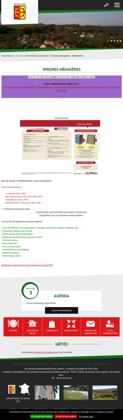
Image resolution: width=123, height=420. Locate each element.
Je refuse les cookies (65, 416)
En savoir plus (86, 416)
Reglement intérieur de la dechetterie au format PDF (27, 265)
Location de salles (32, 331)
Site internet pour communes (99, 408)
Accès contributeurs (110, 331)
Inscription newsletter (91, 331)
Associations (71, 330)
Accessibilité (59, 408)
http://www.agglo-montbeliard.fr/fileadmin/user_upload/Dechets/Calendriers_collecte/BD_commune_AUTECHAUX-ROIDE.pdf (61, 89)
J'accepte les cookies (41, 416)
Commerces (52, 330)
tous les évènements (61, 310)
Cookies (76, 408)
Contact (26, 408)
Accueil (19, 55)
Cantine (13, 330)
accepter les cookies (43, 352)
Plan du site (41, 408)
